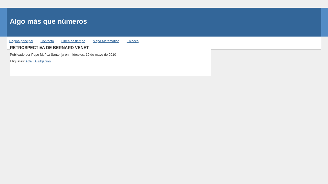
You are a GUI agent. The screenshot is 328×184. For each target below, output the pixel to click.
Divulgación (42, 61)
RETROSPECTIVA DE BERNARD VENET (49, 47)
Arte (29, 61)
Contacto (47, 41)
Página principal (21, 41)
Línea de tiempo (73, 41)
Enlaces (132, 41)
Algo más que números (48, 21)
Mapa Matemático (106, 41)
